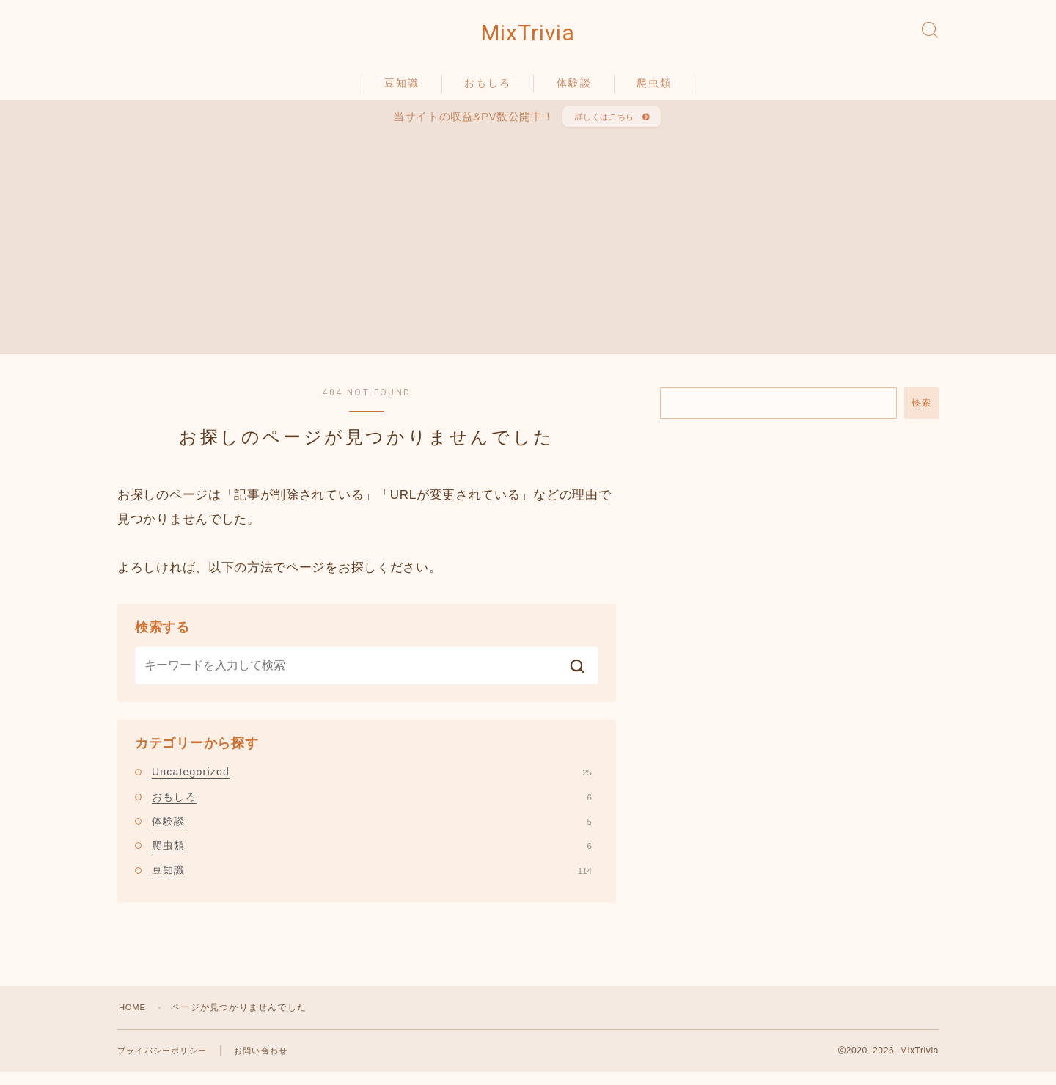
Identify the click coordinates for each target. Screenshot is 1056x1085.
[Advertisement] (528, 249)
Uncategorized (372, 783)
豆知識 (401, 90)
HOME (134, 1019)
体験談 (574, 90)
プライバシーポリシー (165, 1063)
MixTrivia (528, 37)
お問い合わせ (270, 1063)
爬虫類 (654, 90)
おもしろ (487, 90)
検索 (921, 414)
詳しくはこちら (603, 126)
